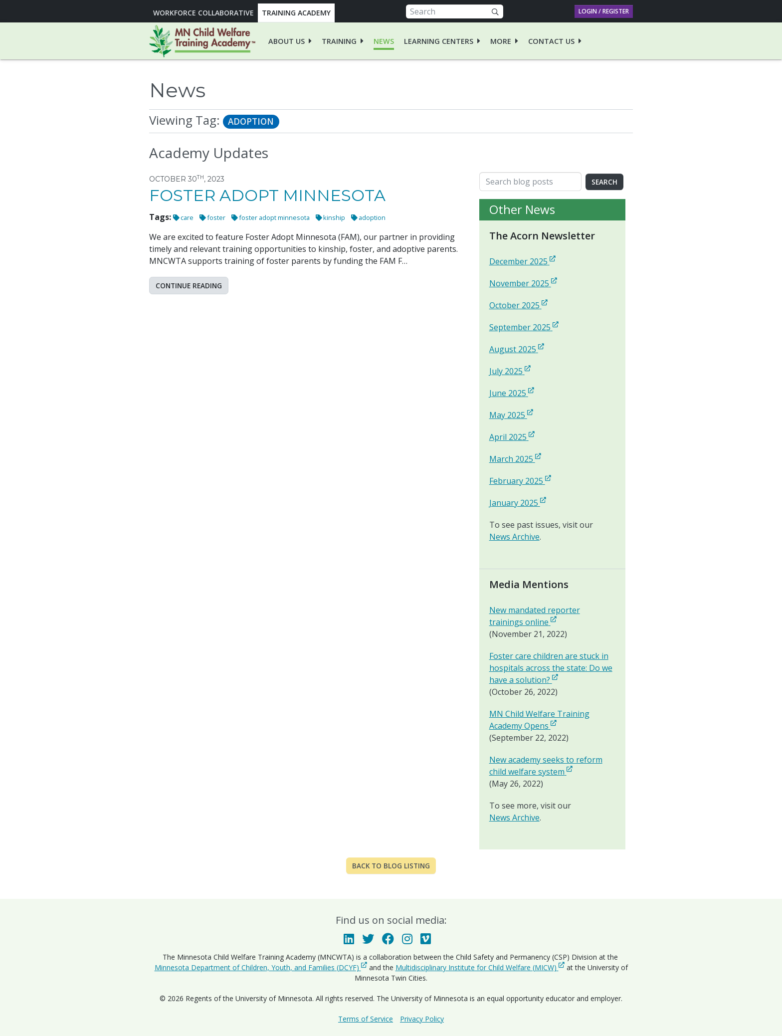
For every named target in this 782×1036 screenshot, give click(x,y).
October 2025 (518, 305)
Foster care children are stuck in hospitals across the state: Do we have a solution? (552, 667)
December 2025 (522, 261)
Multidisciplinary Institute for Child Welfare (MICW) (480, 967)
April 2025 (512, 436)
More (500, 41)
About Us (286, 41)
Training (339, 41)
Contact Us (551, 41)
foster (216, 217)
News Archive (514, 536)
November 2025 (523, 283)
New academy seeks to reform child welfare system (552, 765)
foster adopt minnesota (274, 217)
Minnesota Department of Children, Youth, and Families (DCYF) (261, 967)
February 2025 (520, 480)
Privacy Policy (422, 1019)
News (384, 41)
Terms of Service (365, 1019)
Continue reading (189, 285)
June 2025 (511, 393)
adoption (372, 217)
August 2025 (516, 349)
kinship (334, 217)
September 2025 (524, 327)
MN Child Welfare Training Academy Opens (552, 719)
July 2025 (510, 371)
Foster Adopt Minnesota (267, 195)
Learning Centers (438, 41)
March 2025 (515, 458)
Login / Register (604, 11)
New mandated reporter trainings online (552, 616)
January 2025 (517, 502)
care (187, 217)
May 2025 (511, 414)
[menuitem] (290, 40)
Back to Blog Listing (391, 865)
